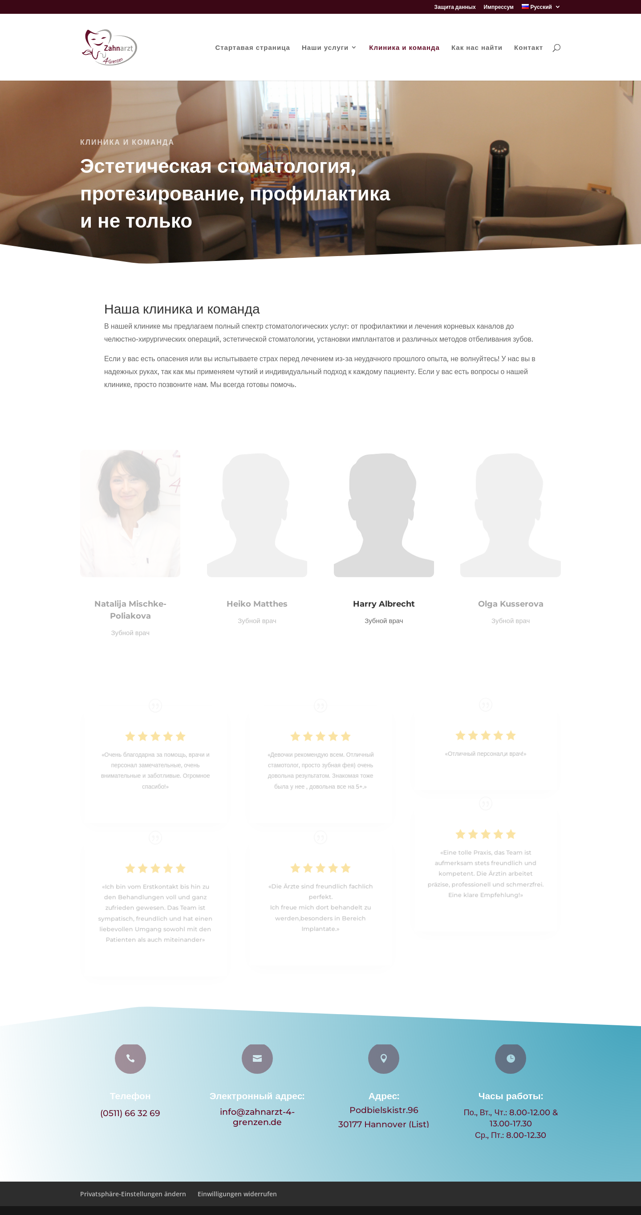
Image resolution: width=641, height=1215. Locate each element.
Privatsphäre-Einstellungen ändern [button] (133, 1194)
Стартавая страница (252, 48)
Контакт (528, 48)
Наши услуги (325, 48)
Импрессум (499, 7)
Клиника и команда (404, 48)
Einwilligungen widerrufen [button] (237, 1194)
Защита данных (455, 7)
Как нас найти (477, 48)
